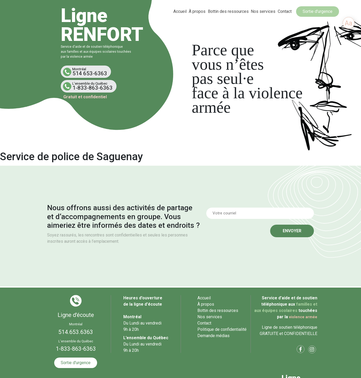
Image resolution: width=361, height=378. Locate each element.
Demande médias (213, 335)
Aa (348, 23)
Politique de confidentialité (222, 329)
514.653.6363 (75, 332)
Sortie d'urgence (317, 11)
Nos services (263, 11)
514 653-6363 (87, 72)
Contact (285, 11)
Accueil (180, 11)
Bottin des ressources (228, 11)
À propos (197, 11)
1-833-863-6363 (89, 86)
